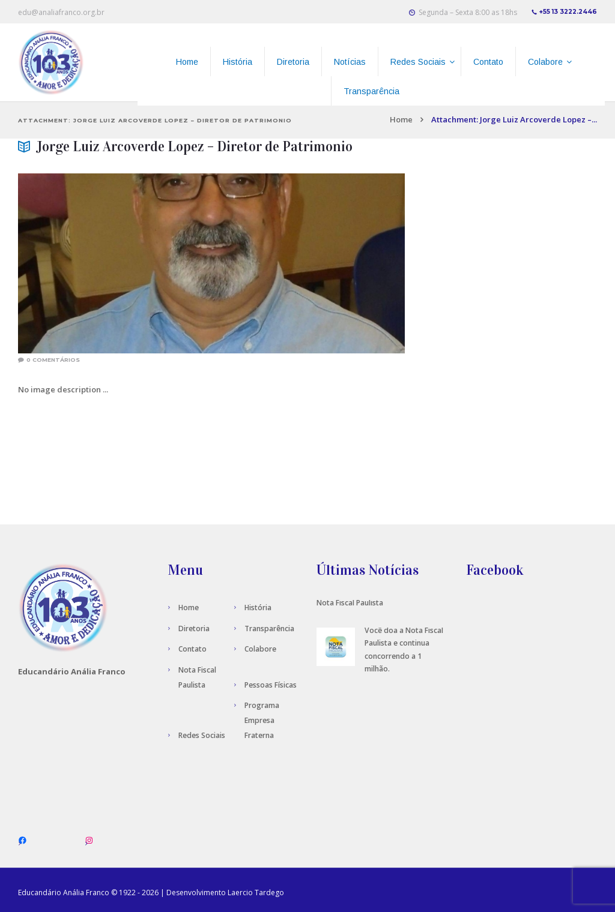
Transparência (269, 628)
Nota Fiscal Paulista (350, 603)
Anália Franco (86, 892)
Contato (192, 649)
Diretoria (194, 628)
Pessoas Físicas (270, 685)
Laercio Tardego (256, 892)
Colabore (260, 649)
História (257, 607)
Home (401, 119)
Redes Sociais (201, 735)
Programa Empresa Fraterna (261, 720)
